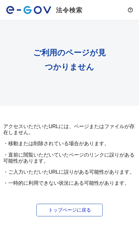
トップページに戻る (69, 210)
